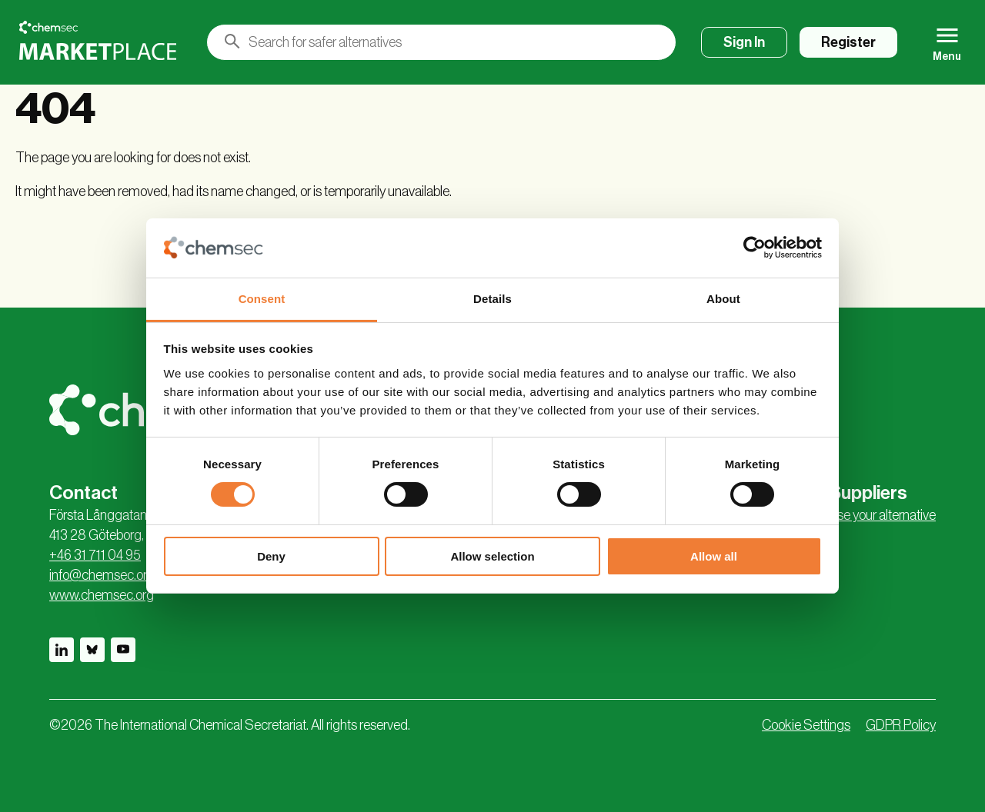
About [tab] (723, 298)
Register (848, 42)
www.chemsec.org (101, 595)
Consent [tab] (262, 298)
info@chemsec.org (102, 575)
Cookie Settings (806, 725)
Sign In (744, 42)
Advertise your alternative (867, 515)
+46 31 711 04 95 (95, 555)
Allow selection (492, 556)
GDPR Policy (901, 725)
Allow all (713, 556)
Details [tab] (492, 298)
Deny (271, 556)
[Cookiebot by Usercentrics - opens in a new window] (754, 247)
